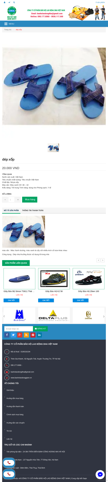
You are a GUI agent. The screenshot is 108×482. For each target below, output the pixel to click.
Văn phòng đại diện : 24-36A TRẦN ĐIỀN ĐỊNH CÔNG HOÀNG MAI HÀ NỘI (36, 452)
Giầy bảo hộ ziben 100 (88, 291)
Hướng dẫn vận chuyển (16, 423)
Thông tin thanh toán (32, 210)
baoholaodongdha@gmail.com (22, 372)
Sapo (85, 478)
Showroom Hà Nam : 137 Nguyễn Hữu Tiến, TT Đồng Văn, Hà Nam (32, 460)
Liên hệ (9, 439)
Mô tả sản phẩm (11, 210)
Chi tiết (11, 300)
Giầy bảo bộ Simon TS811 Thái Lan (20, 291)
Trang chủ (7, 29)
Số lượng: (7, 194)
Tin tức (9, 431)
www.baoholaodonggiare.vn (21, 378)
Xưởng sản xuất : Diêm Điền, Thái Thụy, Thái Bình (26, 468)
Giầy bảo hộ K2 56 (54, 291)
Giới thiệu (10, 390)
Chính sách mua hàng (15, 415)
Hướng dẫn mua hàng (15, 398)
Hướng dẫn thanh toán (15, 406)
